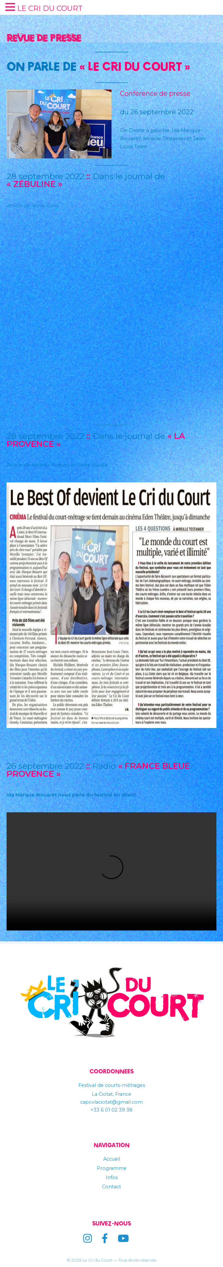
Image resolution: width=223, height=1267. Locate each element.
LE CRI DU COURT (49, 8)
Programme (111, 1168)
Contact (111, 1186)
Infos (111, 1177)
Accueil (111, 1159)
